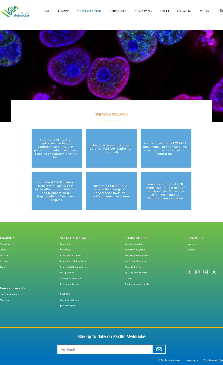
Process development (137, 255)
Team (3, 266)
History (4, 261)
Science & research (70, 278)
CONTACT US (184, 10)
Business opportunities (138, 284)
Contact (191, 249)
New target (66, 243)
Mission (4, 255)
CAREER (164, 10)
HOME (46, 10)
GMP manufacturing (136, 261)
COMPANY (63, 10)
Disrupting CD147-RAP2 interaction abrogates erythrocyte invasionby (111, 191)
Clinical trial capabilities (74, 266)
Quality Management (137, 272)
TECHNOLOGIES (117, 10)
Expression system (135, 249)
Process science (133, 243)
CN (207, 11)
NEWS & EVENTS (143, 10)
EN (201, 11)
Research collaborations (73, 261)
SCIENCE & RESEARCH (89, 10)
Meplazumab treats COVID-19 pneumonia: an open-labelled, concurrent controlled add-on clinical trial (165, 148)
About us (5, 243)
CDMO (128, 278)
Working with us (69, 299)
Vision (3, 249)
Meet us (4, 300)
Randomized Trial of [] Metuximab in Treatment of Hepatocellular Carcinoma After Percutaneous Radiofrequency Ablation (165, 191)
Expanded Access (69, 284)
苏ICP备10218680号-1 (213, 360)
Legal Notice (192, 360)
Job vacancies (67, 305)
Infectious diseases (71, 255)
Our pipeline (67, 272)
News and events (12, 288)
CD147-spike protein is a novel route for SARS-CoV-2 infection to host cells (110, 148)
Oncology (65, 249)
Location (191, 243)
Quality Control (134, 266)
